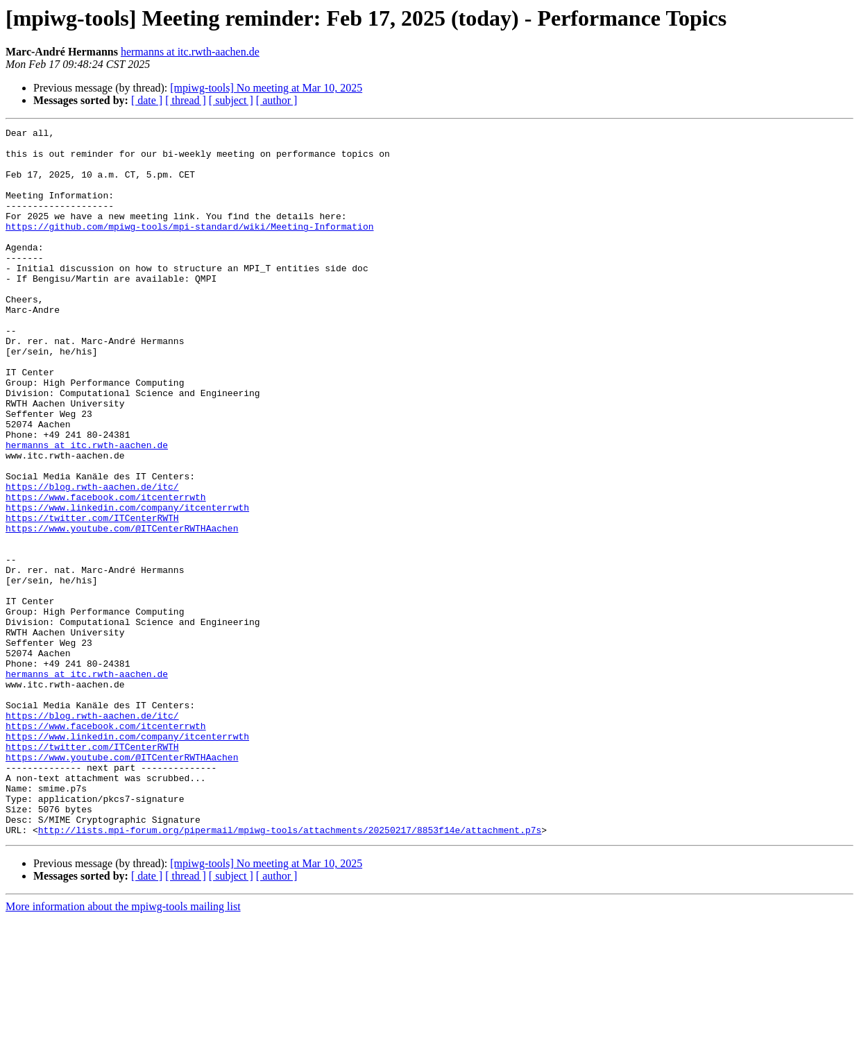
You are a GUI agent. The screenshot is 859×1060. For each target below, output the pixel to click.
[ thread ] (185, 100)
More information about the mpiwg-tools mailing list (123, 1048)
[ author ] (277, 100)
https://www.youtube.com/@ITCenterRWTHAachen (122, 609)
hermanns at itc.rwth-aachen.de (190, 52)
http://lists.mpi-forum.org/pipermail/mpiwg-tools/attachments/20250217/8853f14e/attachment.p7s (289, 971)
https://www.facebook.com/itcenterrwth (106, 571)
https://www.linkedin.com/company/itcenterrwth (127, 584)
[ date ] (146, 100)
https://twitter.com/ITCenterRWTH (92, 596)
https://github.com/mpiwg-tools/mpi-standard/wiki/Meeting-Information (189, 247)
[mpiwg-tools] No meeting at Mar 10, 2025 (266, 88)
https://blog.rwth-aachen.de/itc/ (92, 559)
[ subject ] (231, 100)
